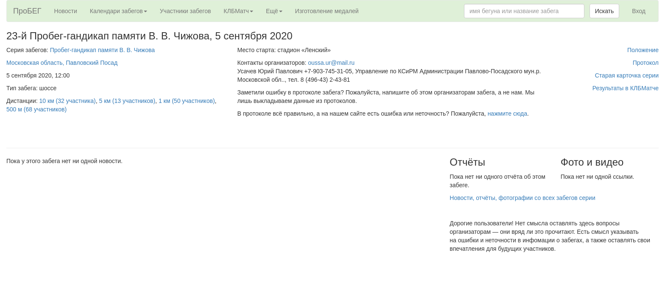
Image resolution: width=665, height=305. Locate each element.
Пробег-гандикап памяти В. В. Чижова (102, 50)
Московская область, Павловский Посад (61, 62)
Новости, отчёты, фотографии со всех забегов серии (522, 197)
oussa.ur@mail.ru (331, 62)
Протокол (646, 62)
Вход (638, 11)
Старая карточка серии (627, 75)
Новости (65, 11)
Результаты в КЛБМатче (625, 88)
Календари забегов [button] (118, 11)
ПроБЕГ (27, 11)
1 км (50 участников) (187, 100)
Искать (604, 11)
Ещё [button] (274, 11)
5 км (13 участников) (127, 100)
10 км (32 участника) (67, 100)
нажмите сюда (507, 113)
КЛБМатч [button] (238, 11)
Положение (643, 50)
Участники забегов (185, 11)
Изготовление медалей (327, 11)
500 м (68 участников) (36, 109)
